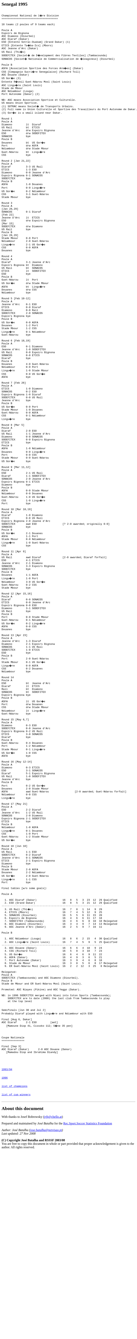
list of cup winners (16, 1273)
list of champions (15, 1264)
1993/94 (7, 1245)
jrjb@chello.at (53, 1296)
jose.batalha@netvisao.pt (46, 1309)
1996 (5, 1254)
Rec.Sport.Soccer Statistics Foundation (87, 1303)
